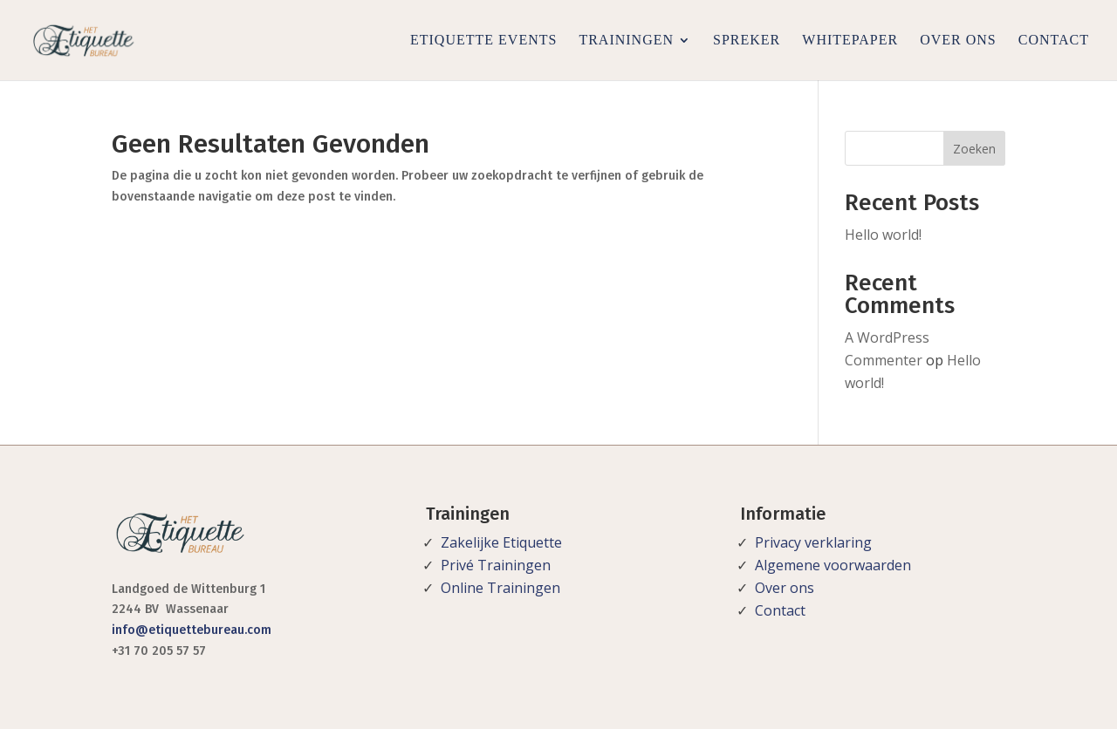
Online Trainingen (500, 587)
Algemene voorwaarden (833, 565)
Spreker (746, 39)
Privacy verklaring (813, 542)
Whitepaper (850, 39)
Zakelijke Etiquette (501, 542)
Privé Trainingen (496, 565)
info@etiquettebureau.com (191, 630)
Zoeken (974, 148)
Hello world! (883, 234)
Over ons (958, 39)
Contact (1053, 39)
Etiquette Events (483, 39)
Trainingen (626, 39)
